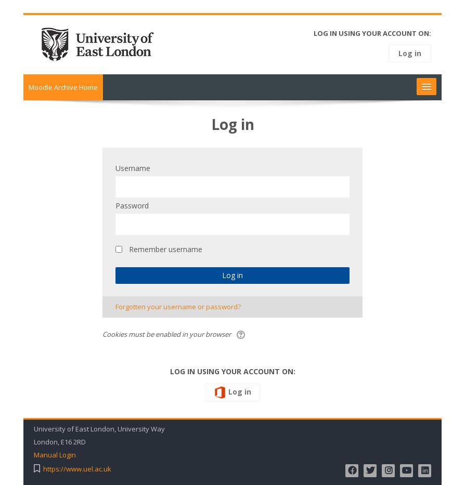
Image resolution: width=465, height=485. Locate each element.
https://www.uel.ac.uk (77, 469)
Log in (409, 53)
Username (132, 168)
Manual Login (55, 455)
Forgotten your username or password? (178, 306)
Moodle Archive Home (63, 87)
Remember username (165, 249)
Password (132, 206)
